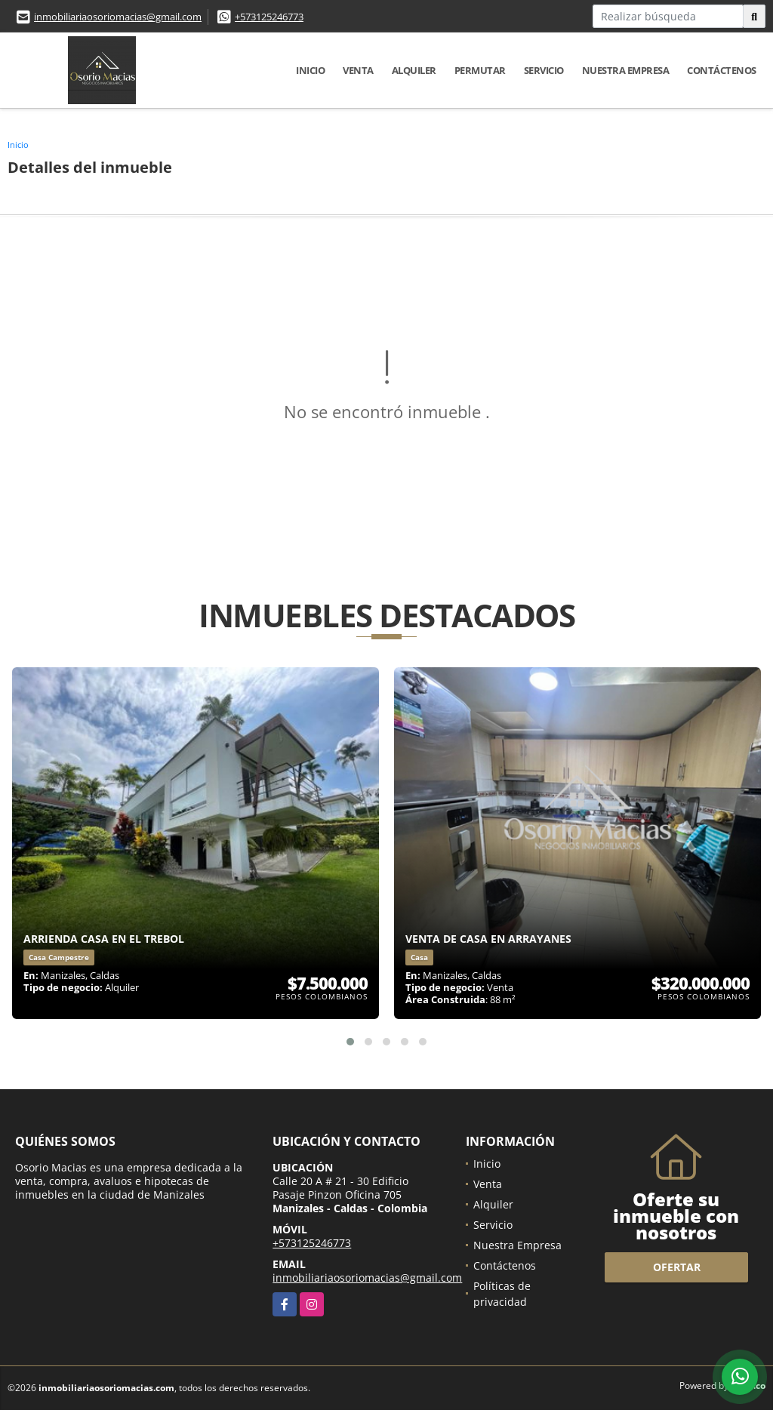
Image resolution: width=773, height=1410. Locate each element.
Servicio (544, 70)
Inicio (310, 70)
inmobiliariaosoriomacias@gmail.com (118, 16)
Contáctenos (721, 70)
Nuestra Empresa (626, 70)
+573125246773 (269, 16)
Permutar (480, 70)
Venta (358, 70)
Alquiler (414, 70)
